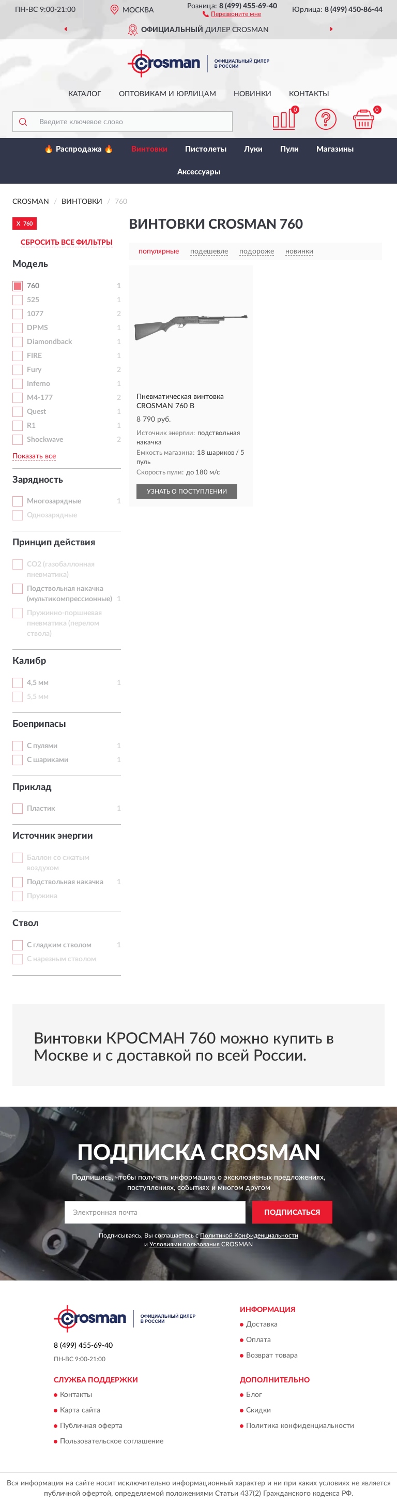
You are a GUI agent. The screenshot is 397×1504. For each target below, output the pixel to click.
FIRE (34, 356)
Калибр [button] (29, 661)
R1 (31, 425)
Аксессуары (198, 172)
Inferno (38, 384)
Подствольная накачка (65, 882)
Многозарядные (54, 501)
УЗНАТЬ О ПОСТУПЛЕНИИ (187, 491)
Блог (254, 1395)
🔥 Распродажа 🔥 (79, 149)
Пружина (42, 896)
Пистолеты (205, 149)
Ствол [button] (25, 923)
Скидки (258, 1410)
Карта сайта (80, 1410)
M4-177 (40, 397)
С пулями (42, 746)
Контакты (309, 94)
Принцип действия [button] (53, 542)
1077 (35, 314)
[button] (232, 13)
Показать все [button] (34, 456)
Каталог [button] (84, 94)
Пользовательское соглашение (111, 1442)
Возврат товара (272, 1355)
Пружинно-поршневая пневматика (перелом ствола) (64, 623)
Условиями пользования (184, 1244)
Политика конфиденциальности (300, 1426)
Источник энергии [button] (52, 836)
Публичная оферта (91, 1426)
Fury (34, 370)
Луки (253, 149)
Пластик (41, 808)
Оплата (258, 1340)
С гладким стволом (59, 945)
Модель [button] (30, 264)
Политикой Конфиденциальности (249, 1235)
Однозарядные (52, 515)
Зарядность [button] (37, 480)
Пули (289, 149)
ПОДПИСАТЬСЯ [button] (292, 1212)
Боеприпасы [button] (39, 724)
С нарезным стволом (61, 959)
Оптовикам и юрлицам (167, 94)
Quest (36, 411)
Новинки (252, 94)
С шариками (47, 760)
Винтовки (149, 149)
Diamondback (49, 342)
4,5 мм (38, 683)
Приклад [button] (32, 787)
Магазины (335, 149)
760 (33, 286)
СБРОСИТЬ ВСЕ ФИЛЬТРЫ (67, 242)
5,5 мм (38, 697)
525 (33, 300)
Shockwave (45, 439)
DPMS (37, 328)
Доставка (262, 1324)
